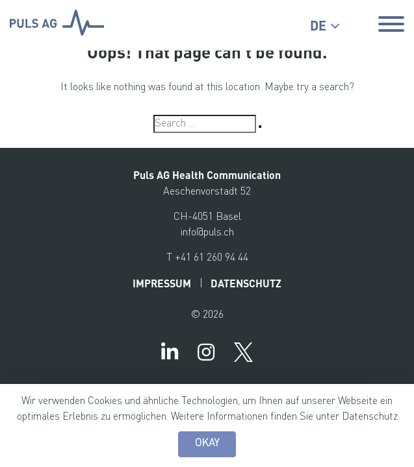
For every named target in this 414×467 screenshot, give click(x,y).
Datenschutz (370, 417)
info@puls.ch (207, 233)
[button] (324, 25)
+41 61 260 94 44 (211, 258)
